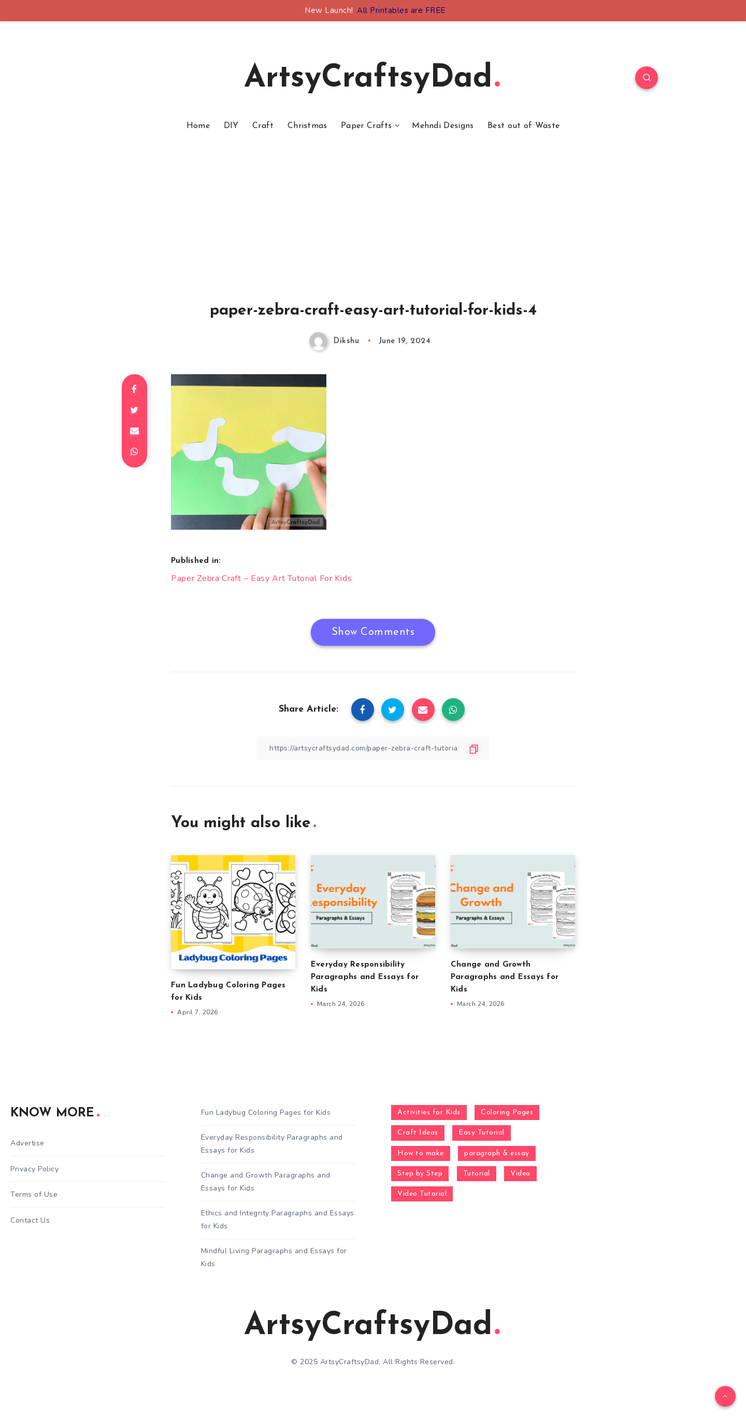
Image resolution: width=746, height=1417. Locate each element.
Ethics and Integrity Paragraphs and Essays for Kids (277, 1219)
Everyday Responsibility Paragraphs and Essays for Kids (365, 977)
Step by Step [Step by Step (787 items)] (419, 1174)
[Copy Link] (373, 748)
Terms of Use (34, 1194)
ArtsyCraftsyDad (372, 78)
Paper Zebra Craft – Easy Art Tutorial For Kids (261, 578)
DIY (231, 126)
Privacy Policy (34, 1169)
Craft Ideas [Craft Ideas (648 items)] (417, 1133)
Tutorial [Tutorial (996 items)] (476, 1174)
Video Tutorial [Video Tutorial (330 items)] (422, 1194)
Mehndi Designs (443, 126)
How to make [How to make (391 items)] (420, 1153)
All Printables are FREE (401, 10)
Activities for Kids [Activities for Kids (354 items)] (429, 1112)
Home (198, 126)
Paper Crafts (366, 126)
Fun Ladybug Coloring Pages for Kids (266, 1112)
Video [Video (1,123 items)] (520, 1174)
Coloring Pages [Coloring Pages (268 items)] (507, 1112)
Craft (263, 126)
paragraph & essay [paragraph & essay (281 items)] (496, 1153)
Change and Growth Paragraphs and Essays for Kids (504, 977)
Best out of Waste (523, 126)
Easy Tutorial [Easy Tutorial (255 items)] (481, 1133)
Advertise (27, 1143)
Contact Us (30, 1220)
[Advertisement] (373, 229)
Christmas (307, 126)
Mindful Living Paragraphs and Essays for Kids (274, 1257)
